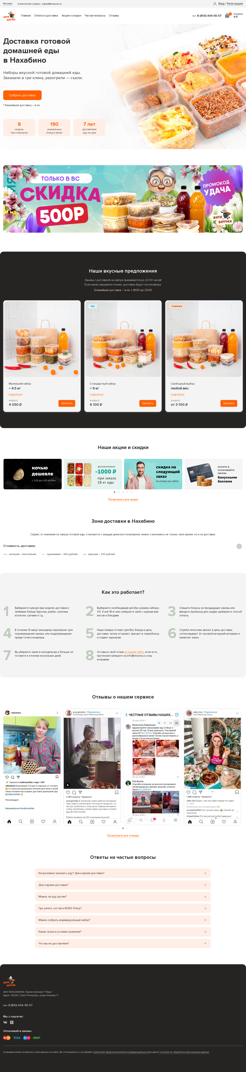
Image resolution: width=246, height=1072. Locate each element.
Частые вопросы (95, 15)
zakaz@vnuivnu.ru (52, 3)
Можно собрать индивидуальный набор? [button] (64, 920)
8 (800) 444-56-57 (209, 16)
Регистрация (235, 3)
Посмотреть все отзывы (123, 835)
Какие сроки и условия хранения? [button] (60, 931)
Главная (26, 15)
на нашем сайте (134, 652)
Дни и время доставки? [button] (53, 885)
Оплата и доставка (46, 15)
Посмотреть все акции (123, 499)
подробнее (16, 394)
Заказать (67, 403)
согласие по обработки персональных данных (184, 1052)
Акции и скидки (71, 15)
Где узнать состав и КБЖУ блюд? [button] (60, 908)
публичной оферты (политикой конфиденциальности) (121, 1052)
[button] (221, 3)
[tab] (114, 492)
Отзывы (114, 15)
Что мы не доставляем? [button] (54, 943)
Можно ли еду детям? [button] (53, 896)
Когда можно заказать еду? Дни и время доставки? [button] (72, 873)
